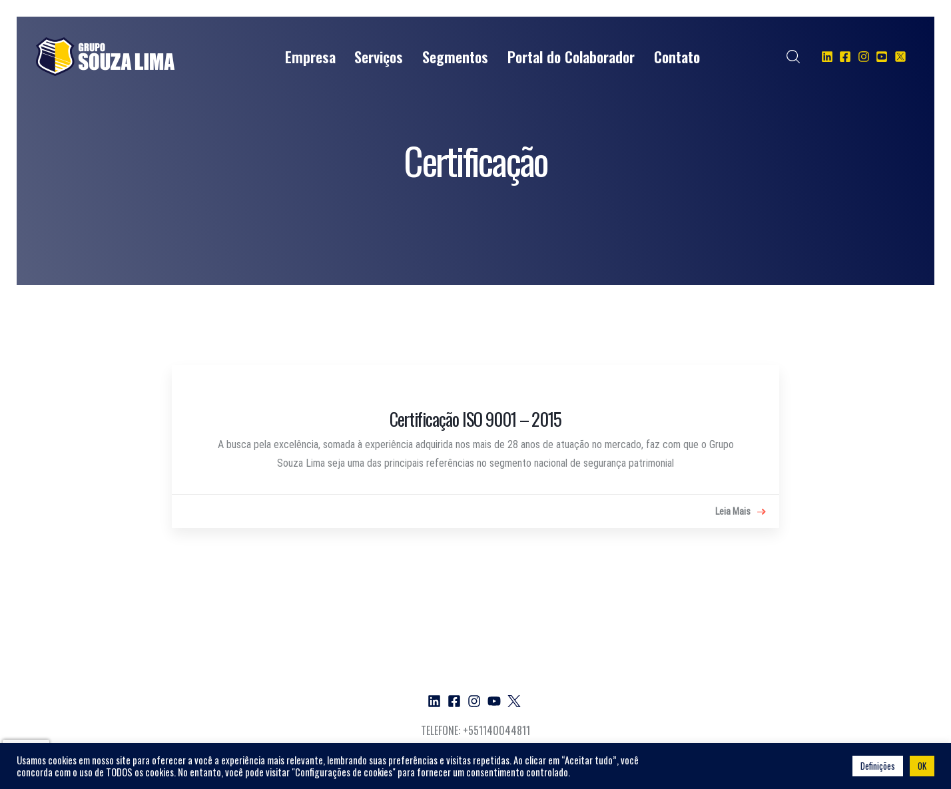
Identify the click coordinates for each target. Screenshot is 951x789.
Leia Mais (740, 512)
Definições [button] (877, 765)
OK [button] (922, 765)
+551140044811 (496, 730)
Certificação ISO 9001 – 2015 (475, 418)
